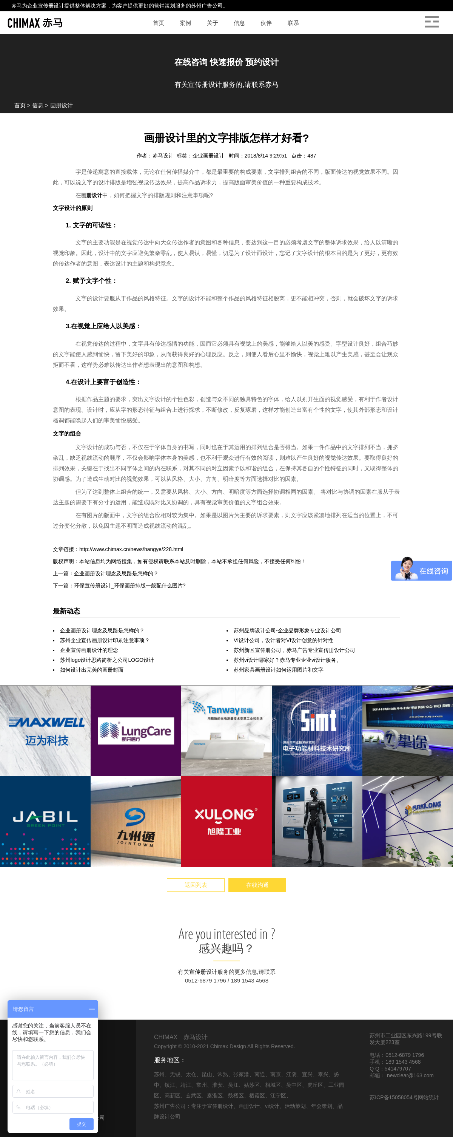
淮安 (217, 1085)
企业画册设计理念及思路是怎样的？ (102, 630)
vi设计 (272, 1106)
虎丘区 (315, 1085)
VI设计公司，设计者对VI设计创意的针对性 (283, 640)
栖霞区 (257, 1095)
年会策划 (321, 1106)
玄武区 (194, 1095)
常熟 (222, 1074)
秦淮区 (215, 1095)
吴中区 (294, 1085)
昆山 (207, 1074)
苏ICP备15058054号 (394, 1097)
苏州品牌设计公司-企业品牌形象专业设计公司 (287, 630)
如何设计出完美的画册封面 (91, 670)
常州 (201, 1085)
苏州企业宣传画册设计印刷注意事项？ (105, 640)
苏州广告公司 (207, 6)
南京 (275, 1074)
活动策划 (295, 1106)
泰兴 (323, 1074)
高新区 (172, 1095)
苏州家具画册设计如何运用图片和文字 (279, 670)
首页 (20, 105)
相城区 (273, 1085)
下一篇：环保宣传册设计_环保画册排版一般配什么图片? (119, 585)
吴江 (233, 1085)
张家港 (241, 1074)
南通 (259, 1074)
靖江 (185, 1085)
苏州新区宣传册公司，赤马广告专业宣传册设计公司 (294, 650)
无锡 (175, 1074)
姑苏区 (252, 1085)
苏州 (159, 1074)
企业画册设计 (209, 156)
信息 (37, 105)
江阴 (291, 1074)
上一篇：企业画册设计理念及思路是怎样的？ (106, 573)
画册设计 (61, 105)
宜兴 (307, 1074)
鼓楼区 (236, 1095)
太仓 (191, 1074)
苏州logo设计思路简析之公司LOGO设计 (107, 660)
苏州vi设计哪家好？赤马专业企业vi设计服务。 (288, 660)
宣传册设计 (51, 6)
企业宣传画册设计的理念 (89, 650)
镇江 (170, 1085)
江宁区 (278, 1095)
